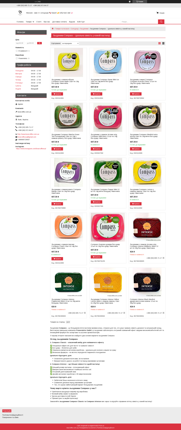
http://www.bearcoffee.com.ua (28, 134)
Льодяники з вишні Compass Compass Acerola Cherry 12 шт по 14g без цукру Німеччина (143, 81)
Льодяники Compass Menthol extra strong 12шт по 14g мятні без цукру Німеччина (144, 136)
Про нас (47, 22)
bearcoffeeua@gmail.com (27, 137)
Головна (20, 22)
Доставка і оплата (59, 22)
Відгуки (72, 22)
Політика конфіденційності (105, 428)
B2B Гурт (81, 22)
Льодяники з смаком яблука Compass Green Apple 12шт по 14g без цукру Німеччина (65, 81)
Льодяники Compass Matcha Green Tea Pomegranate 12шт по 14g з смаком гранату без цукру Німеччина (66, 136)
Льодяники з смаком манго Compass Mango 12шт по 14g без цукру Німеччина (66, 191)
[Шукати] (161, 21)
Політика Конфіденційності (12, 415)
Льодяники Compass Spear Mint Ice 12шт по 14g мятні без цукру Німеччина (105, 81)
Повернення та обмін (10, 417)
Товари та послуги (62, 29)
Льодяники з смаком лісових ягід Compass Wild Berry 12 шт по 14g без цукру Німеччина (104, 136)
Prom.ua (101, 426)
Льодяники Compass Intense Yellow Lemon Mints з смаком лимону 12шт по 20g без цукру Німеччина (105, 301)
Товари (29, 22)
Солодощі (74, 29)
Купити (58, 94)
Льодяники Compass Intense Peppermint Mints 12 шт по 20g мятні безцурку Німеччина (65, 301)
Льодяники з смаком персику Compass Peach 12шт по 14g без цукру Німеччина (64, 246)
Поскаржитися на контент (87, 428)
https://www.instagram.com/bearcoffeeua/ (31, 149)
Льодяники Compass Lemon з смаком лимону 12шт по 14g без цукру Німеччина (143, 191)
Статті (38, 22)
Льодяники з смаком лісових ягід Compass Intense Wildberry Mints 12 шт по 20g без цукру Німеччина (144, 246)
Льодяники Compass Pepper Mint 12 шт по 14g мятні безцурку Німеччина (105, 190)
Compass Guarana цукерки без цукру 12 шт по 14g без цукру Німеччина (105, 245)
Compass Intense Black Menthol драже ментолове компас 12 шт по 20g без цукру (144, 301)
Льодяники (84, 29)
